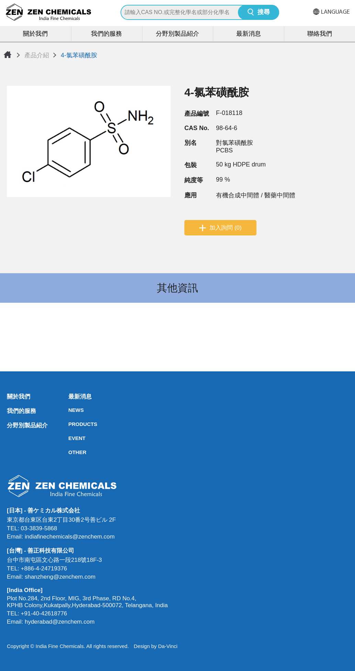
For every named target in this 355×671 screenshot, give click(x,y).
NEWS (70, 410)
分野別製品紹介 (177, 34)
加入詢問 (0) (225, 227)
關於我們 (35, 34)
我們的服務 (106, 34)
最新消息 (248, 34)
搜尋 (263, 12)
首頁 (7, 54)
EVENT (70, 438)
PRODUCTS (70, 424)
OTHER (70, 452)
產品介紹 (36, 55)
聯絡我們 (319, 34)
